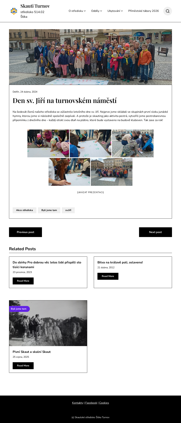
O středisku (76, 11)
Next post (155, 232)
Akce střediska (24, 210)
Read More (23, 281)
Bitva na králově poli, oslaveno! (120, 262)
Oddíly (95, 11)
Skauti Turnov (35, 6)
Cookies (104, 403)
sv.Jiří (68, 210)
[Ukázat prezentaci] (90, 192)
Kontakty (77, 403)
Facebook (91, 403)
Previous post (25, 232)
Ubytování (113, 11)
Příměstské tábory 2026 (143, 11)
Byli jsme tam (49, 210)
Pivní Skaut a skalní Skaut (32, 352)
